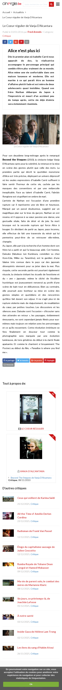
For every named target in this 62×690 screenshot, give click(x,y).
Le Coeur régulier (32, 428)
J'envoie (8, 364)
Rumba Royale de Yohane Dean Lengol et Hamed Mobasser (35, 566)
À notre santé (25, 615)
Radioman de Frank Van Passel (34, 531)
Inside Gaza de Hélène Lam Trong (36, 631)
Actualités (18, 12)
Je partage (9, 360)
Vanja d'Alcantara (32, 471)
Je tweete (22, 360)
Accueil (6, 12)
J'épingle (49, 360)
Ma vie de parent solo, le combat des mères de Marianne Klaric (38, 583)
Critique (6, 35)
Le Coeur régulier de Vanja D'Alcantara (22, 17)
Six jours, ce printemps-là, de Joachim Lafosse (33, 600)
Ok (31, 684)
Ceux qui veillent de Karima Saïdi (36, 497)
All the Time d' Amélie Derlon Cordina (34, 515)
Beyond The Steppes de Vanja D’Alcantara (31, 477)
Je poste (36, 360)
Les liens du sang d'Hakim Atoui (35, 647)
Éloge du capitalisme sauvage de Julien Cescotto (36, 548)
